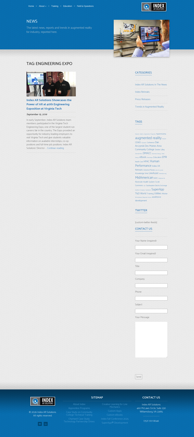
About (42, 6)
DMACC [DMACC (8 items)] (147, 153)
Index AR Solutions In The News (151, 85)
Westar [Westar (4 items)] (165, 193)
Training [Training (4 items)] (150, 193)
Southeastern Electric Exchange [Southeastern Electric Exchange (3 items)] (156, 185)
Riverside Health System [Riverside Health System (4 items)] (145, 182)
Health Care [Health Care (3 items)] (139, 161)
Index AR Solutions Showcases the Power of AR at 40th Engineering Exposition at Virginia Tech (49, 104)
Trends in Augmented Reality (149, 107)
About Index (79, 404)
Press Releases (142, 99)
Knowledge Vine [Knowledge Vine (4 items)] (141, 173)
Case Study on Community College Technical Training (79, 413)
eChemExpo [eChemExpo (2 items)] (150, 157)
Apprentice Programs (79, 408)
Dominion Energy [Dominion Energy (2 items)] (156, 154)
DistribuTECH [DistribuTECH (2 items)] (138, 154)
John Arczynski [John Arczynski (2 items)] (159, 170)
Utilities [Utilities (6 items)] (157, 194)
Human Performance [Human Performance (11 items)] (147, 164)
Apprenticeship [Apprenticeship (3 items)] (161, 134)
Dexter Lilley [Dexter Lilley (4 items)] (160, 149)
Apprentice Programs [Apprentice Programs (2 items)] (150, 134)
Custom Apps (115, 411)
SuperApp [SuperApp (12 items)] (157, 189)
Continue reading (55, 148)
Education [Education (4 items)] (157, 157)
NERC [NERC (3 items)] (156, 178)
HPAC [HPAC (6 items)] (146, 162)
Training (54, 6)
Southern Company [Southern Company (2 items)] (140, 190)
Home (31, 6)
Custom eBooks (115, 415)
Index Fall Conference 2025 (115, 419)
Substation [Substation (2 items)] (148, 190)
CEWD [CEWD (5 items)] (138, 142)
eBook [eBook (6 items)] (142, 157)
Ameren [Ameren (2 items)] (137, 134)
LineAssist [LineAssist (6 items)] (153, 173)
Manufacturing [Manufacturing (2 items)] (162, 173)
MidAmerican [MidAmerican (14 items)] (144, 178)
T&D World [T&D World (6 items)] (140, 194)
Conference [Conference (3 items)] (150, 142)
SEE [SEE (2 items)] (145, 186)
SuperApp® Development (115, 423)
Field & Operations (85, 6)
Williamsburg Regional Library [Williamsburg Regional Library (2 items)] (143, 197)
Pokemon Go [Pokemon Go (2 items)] (161, 178)
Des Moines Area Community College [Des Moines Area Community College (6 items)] (148, 148)
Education (67, 6)
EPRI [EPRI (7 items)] (164, 157)
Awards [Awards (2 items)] (164, 139)
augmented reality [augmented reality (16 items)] (148, 138)
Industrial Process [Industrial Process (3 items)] (149, 170)
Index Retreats (142, 92)
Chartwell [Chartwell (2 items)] (143, 143)
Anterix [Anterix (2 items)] (142, 134)
